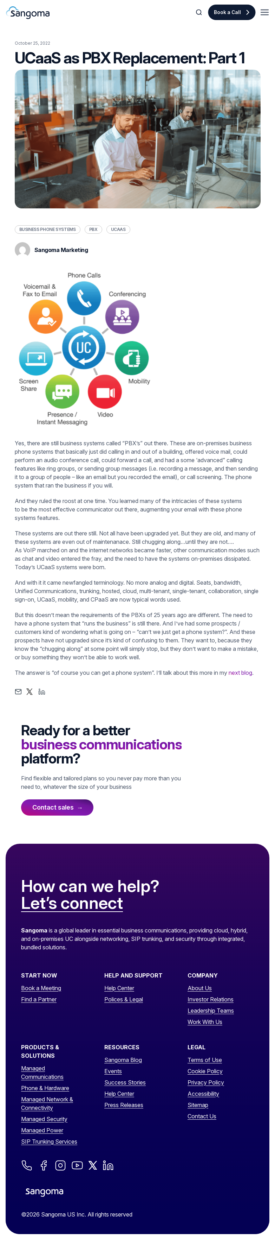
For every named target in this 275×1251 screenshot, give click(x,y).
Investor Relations (211, 999)
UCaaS (118, 229)
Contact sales (53, 807)
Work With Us (205, 1021)
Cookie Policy (205, 1071)
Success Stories (125, 1082)
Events (113, 1071)
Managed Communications (42, 1072)
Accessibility (203, 1093)
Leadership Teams (211, 1010)
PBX (93, 229)
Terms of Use (205, 1059)
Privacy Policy (206, 1082)
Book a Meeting (41, 988)
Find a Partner (39, 999)
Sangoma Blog (123, 1059)
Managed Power (42, 1130)
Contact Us (202, 1116)
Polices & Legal (123, 999)
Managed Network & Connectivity (47, 1103)
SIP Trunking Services (49, 1141)
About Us (200, 988)
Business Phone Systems (47, 229)
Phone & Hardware (45, 1088)
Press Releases (123, 1104)
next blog (240, 672)
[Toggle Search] (199, 12)
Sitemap (198, 1104)
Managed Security (44, 1119)
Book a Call (227, 12)
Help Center (119, 988)
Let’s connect (72, 903)
